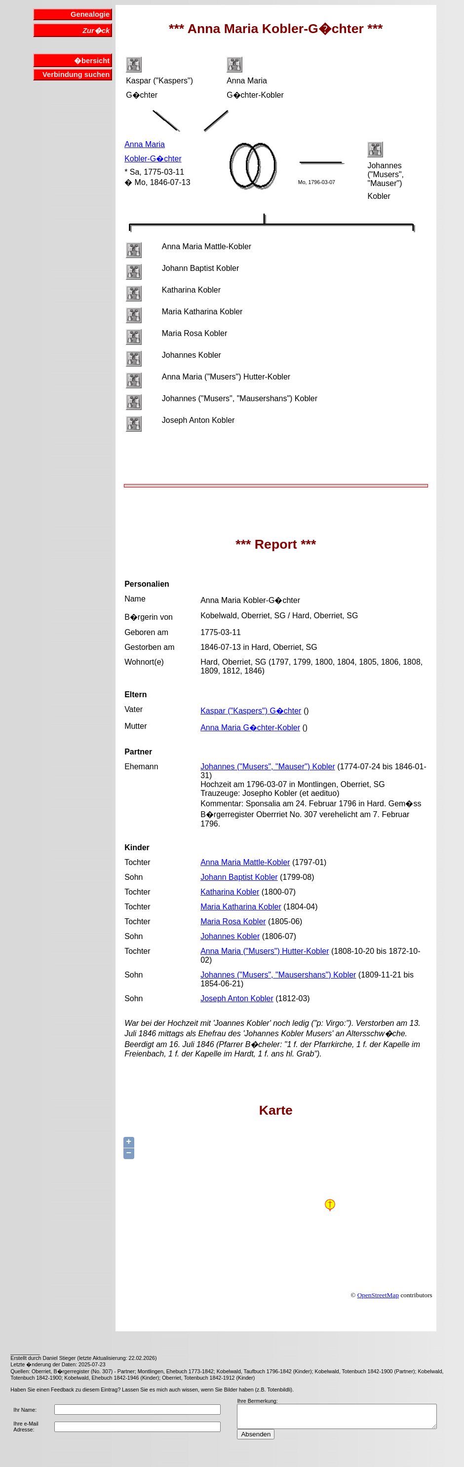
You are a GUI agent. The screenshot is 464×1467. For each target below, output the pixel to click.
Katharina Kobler (229, 892)
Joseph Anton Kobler (236, 998)
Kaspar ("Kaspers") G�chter (250, 711)
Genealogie (90, 14)
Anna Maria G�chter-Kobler (250, 727)
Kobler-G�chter (153, 158)
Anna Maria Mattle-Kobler (245, 862)
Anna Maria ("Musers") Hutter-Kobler (264, 951)
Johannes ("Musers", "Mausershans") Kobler (278, 975)
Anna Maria (144, 144)
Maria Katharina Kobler (240, 907)
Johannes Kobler (230, 936)
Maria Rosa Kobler (233, 921)
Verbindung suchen (76, 74)
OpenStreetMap (378, 1295)
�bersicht (92, 61)
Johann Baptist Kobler (239, 877)
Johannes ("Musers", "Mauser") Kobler (267, 766)
